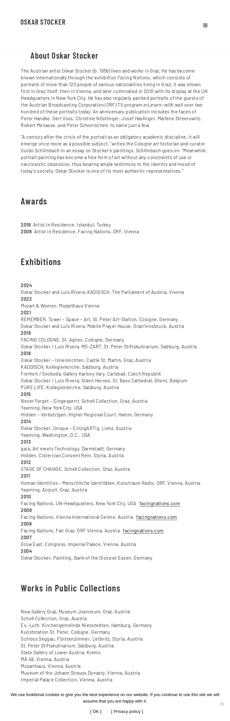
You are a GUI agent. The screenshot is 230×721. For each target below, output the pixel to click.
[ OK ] (96, 711)
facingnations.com (159, 503)
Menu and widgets (205, 25)
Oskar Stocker (43, 21)
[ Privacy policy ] (127, 711)
